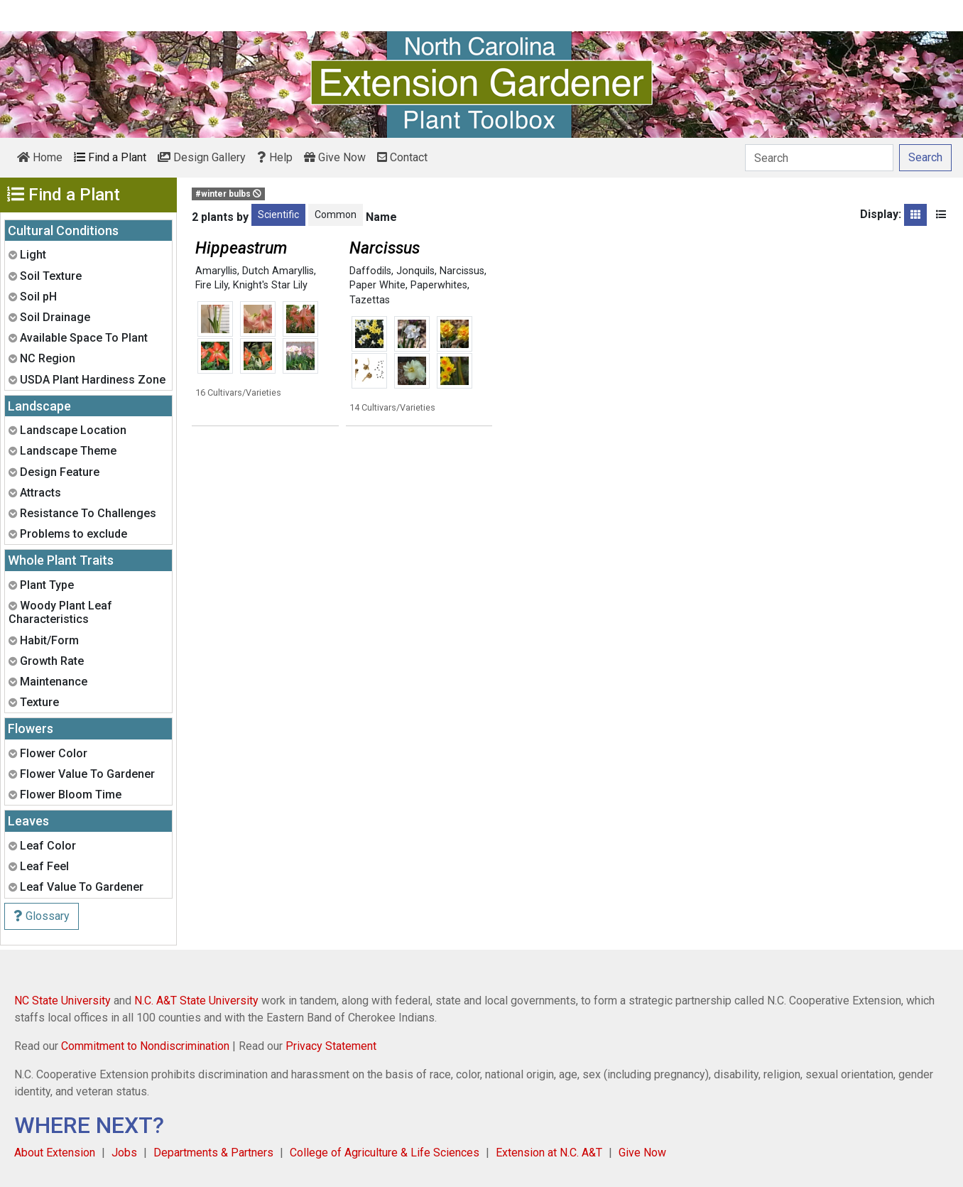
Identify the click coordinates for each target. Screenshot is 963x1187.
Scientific (278, 214)
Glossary (41, 916)
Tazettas (369, 300)
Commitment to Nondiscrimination (145, 1046)
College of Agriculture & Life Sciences (384, 1152)
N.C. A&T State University (196, 1000)
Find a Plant (110, 157)
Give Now (335, 157)
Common (336, 214)
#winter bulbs (228, 194)
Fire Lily (211, 285)
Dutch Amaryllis (278, 271)
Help (275, 157)
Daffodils (370, 271)
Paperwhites (438, 285)
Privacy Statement (330, 1046)
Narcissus (462, 271)
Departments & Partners (213, 1152)
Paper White (377, 285)
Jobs (124, 1152)
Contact (402, 157)
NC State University (62, 1000)
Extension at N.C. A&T (549, 1152)
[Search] (819, 157)
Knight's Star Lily (270, 285)
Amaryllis (216, 271)
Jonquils (415, 271)
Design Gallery (202, 157)
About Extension (54, 1152)
